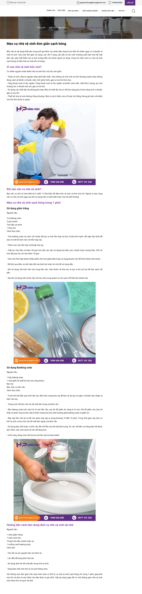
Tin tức (122, 11)
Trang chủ (51, 10)
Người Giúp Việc (109, 11)
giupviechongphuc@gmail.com (93, 3)
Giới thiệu (61, 10)
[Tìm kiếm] (133, 11)
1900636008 (117, 3)
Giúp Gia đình (74, 11)
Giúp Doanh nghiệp (91, 11)
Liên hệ (130, 3)
